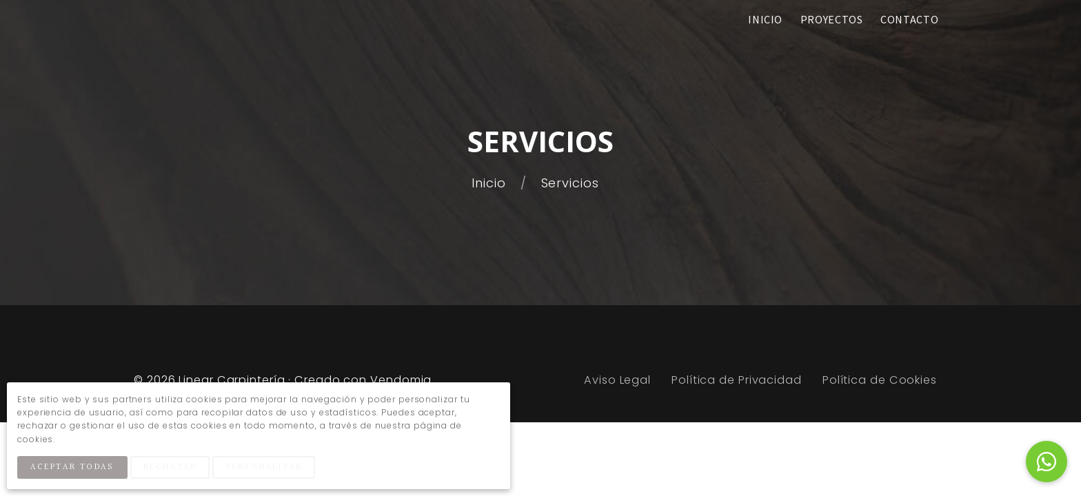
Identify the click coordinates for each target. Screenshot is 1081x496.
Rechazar (169, 467)
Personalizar (264, 467)
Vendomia (401, 380)
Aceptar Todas (72, 467)
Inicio (490, 183)
